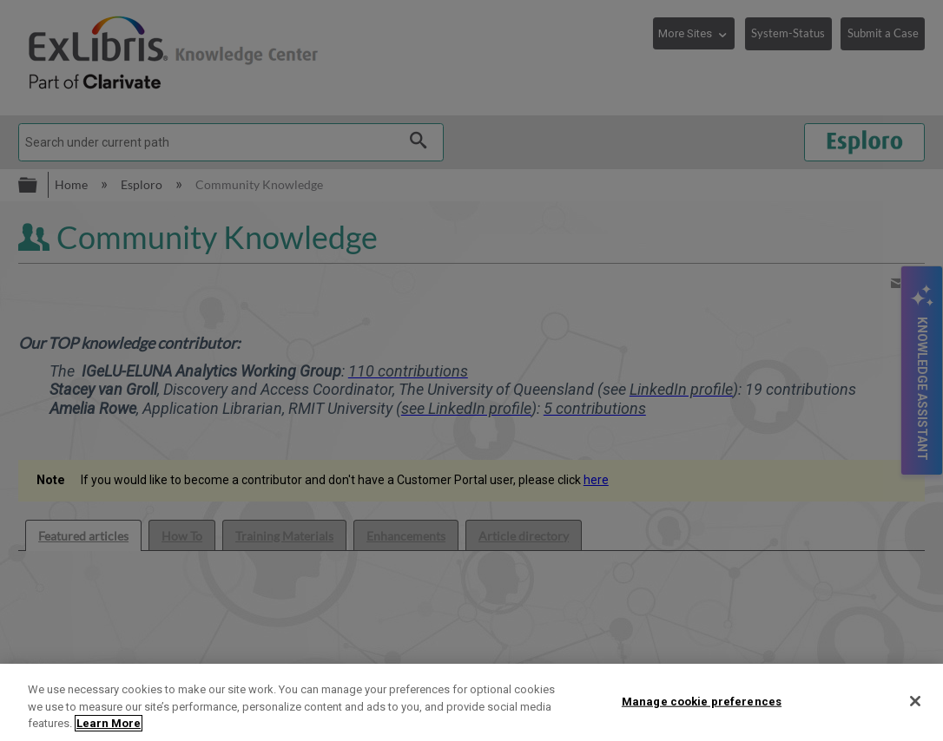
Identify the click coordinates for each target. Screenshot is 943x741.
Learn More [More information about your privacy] (108, 723)
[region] (471, 702)
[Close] (915, 701)
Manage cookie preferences (701, 700)
